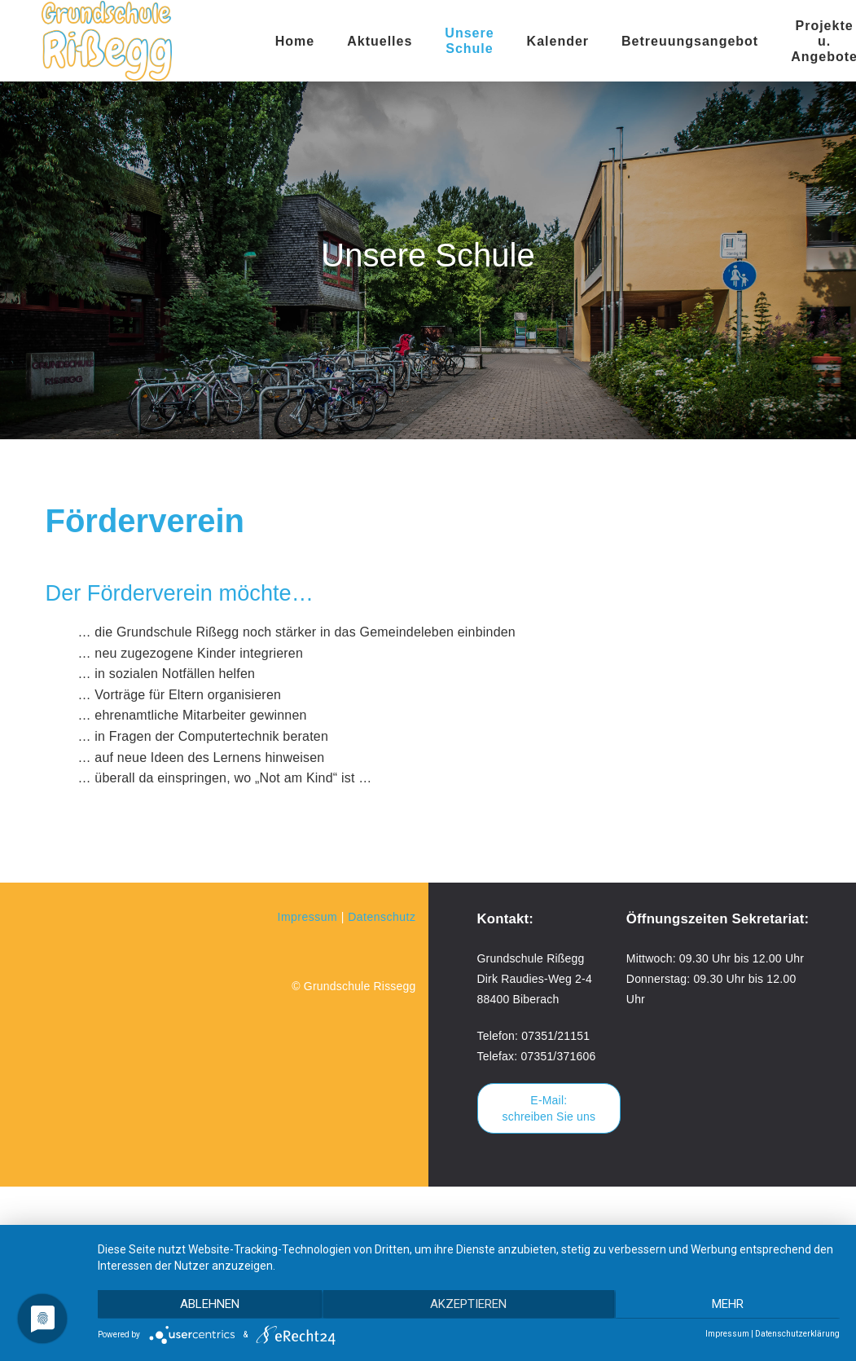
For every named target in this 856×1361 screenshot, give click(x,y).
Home (294, 41)
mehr (729, 1304)
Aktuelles (379, 41)
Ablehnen (208, 1304)
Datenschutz (381, 916)
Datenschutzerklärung (797, 1333)
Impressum (308, 916)
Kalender (558, 41)
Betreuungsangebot (689, 41)
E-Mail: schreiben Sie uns (549, 1108)
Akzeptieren (469, 1304)
